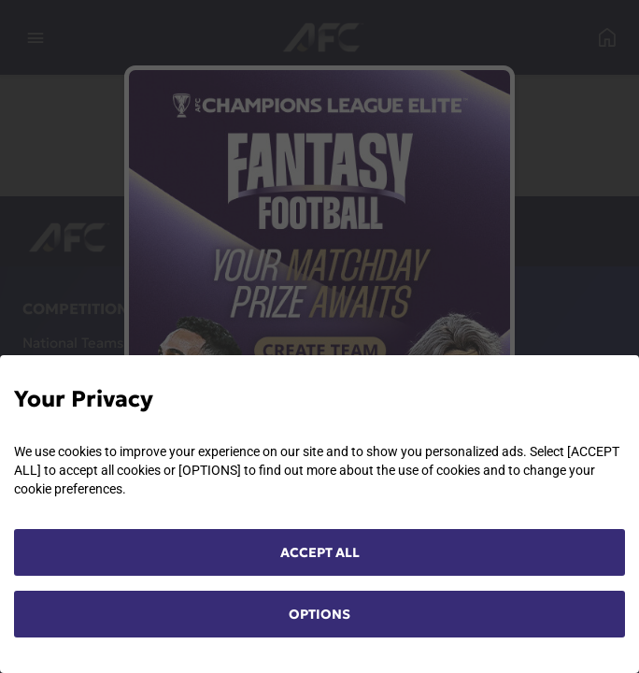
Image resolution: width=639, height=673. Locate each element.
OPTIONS (319, 614)
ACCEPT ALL (320, 552)
